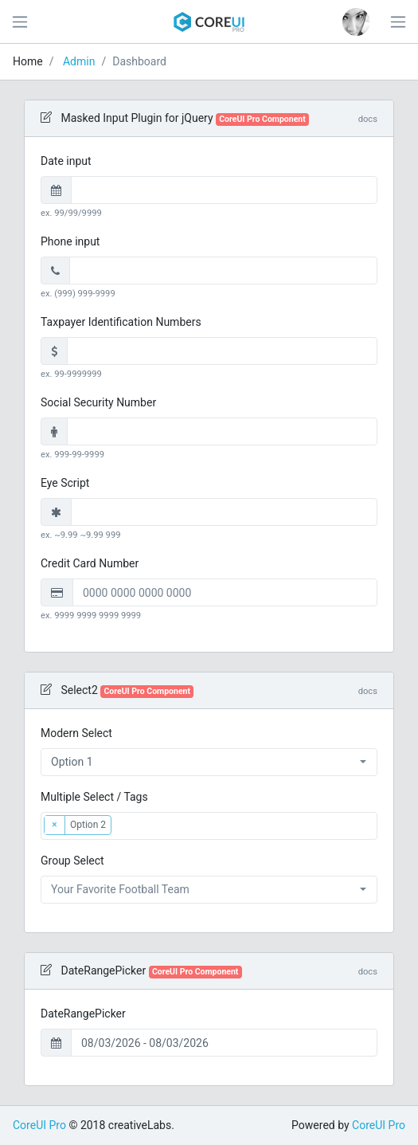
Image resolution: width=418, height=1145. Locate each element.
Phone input (70, 241)
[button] (356, 22)
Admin (79, 61)
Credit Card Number (90, 563)
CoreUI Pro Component (262, 119)
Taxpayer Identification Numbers (121, 322)
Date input (66, 161)
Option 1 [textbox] (72, 761)
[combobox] (209, 762)
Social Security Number (98, 402)
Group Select (72, 860)
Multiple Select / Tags (94, 796)
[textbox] (142, 823)
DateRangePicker (83, 1013)
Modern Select (76, 733)
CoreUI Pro (39, 1125)
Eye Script (65, 482)
